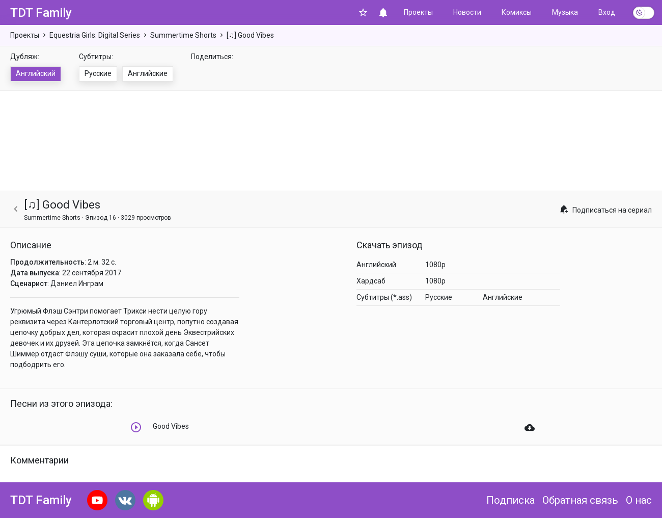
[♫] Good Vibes (250, 35)
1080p (435, 265)
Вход (606, 12)
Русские (98, 73)
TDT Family (41, 13)
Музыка (565, 12)
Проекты (418, 12)
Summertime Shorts (183, 35)
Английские (148, 73)
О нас (639, 500)
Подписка (510, 500)
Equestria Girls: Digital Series (94, 35)
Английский (36, 73)
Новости (467, 12)
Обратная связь (580, 500)
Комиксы (517, 12)
